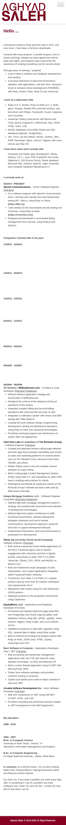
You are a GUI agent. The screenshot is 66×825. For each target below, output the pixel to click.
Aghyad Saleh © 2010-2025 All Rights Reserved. (33, 820)
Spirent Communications (17, 187)
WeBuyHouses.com (29, 387)
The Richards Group (50, 442)
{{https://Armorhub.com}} (20, 214)
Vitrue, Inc (9, 539)
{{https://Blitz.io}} (16, 204)
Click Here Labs (12, 442)
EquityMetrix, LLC (13, 604)
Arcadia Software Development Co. (23, 688)
